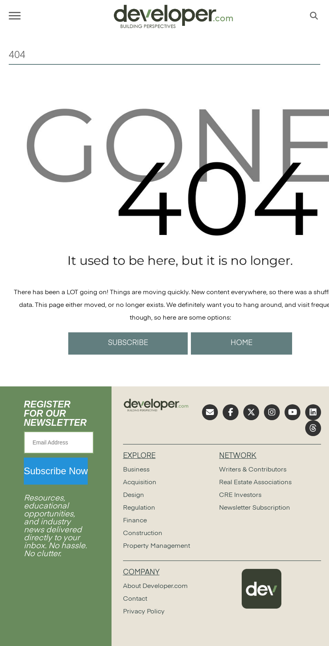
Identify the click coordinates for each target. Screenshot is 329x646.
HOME (241, 343)
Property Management (156, 546)
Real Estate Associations (255, 482)
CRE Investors (240, 495)
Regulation (139, 508)
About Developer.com (155, 586)
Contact (135, 599)
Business (136, 470)
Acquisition (139, 482)
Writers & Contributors (253, 470)
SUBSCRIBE (128, 343)
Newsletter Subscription (254, 508)
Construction (142, 533)
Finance (135, 521)
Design (133, 495)
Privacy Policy (144, 612)
